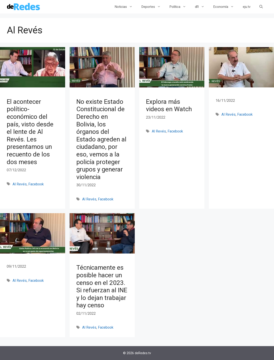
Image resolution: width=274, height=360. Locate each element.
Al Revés (20, 184)
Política (180, 6)
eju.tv (246, 7)
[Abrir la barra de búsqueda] (261, 6)
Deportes (153, 6)
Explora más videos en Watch (169, 105)
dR (202, 6)
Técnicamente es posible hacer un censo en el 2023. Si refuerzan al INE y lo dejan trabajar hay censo (101, 286)
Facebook (36, 184)
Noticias (126, 6)
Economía (225, 6)
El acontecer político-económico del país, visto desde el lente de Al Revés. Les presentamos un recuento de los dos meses (30, 132)
